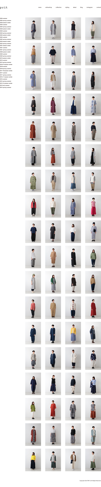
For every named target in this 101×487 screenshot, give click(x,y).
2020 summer (3, 54)
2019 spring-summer (5, 62)
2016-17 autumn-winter (6, 77)
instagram (90, 7)
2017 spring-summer (5, 75)
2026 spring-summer (5, 20)
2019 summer (3, 60)
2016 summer (3, 79)
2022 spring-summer (5, 43)
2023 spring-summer (5, 39)
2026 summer (3, 18)
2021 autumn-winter (5, 45)
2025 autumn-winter (5, 22)
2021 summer (3, 47)
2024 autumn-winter (5, 29)
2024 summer (3, 31)
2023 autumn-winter (5, 35)
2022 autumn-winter (5, 41)
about (74, 7)
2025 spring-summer (5, 26)
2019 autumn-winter (5, 58)
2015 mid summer (4, 85)
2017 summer (3, 73)
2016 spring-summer (5, 81)
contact (98, 7)
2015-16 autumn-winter (6, 83)
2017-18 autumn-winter (6, 70)
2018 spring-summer (5, 68)
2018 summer (3, 66)
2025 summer (3, 24)
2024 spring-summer (5, 33)
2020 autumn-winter (5, 52)
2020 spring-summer (5, 56)
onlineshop (48, 7)
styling (67, 7)
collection (58, 7)
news (39, 7)
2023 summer (3, 37)
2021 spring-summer (5, 50)
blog (81, 7)
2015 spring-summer (5, 87)
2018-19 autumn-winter (6, 64)
